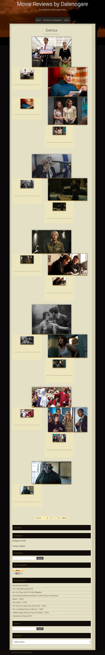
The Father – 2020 (19, 602)
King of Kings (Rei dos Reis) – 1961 (27, 427)
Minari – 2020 (17, 599)
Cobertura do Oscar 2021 (22, 616)
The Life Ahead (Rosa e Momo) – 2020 (27, 609)
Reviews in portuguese (53, 20)
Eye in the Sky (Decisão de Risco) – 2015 (27, 273)
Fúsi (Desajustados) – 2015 (27, 504)
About (66, 20)
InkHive (29, 652)
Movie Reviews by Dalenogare (52, 4)
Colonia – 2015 (59, 144)
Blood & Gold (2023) (20, 585)
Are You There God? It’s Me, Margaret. (27, 592)
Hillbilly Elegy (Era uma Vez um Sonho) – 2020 (30, 613)
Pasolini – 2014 (59, 220)
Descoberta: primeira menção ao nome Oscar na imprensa (35, 596)
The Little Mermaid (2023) (22, 589)
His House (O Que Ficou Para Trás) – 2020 (29, 606)
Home (38, 20)
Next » (64, 518)
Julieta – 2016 (27, 116)
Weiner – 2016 (27, 87)
